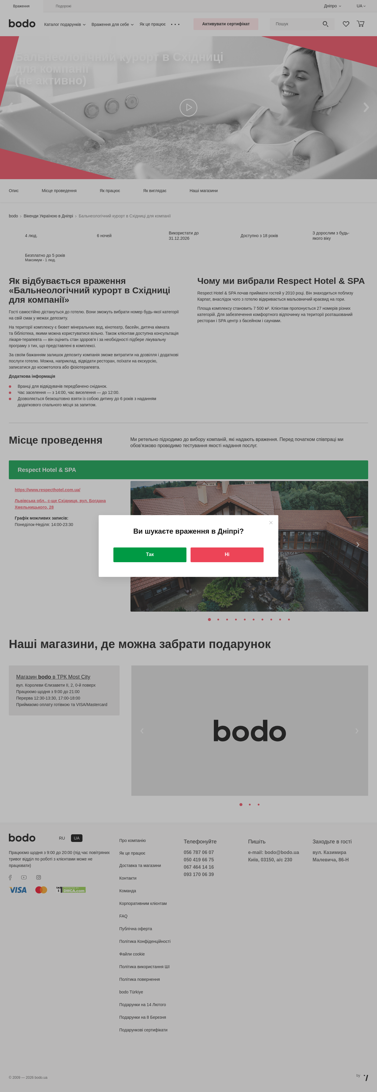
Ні (227, 554)
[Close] (270, 522)
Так (150, 554)
